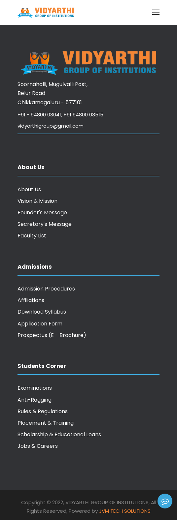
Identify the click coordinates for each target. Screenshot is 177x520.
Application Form (40, 323)
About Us (29, 189)
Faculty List (32, 235)
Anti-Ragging (35, 400)
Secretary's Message (45, 224)
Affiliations (31, 300)
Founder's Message (42, 212)
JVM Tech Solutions (125, 510)
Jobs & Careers (38, 446)
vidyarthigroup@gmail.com (51, 125)
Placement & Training (46, 423)
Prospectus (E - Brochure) (52, 335)
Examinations (35, 388)
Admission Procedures (46, 288)
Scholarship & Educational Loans (59, 434)
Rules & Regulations (43, 411)
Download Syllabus (42, 312)
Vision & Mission (37, 201)
